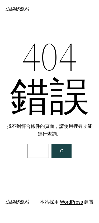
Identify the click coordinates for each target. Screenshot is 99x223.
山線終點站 (17, 9)
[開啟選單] (90, 9)
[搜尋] (61, 151)
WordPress (71, 202)
